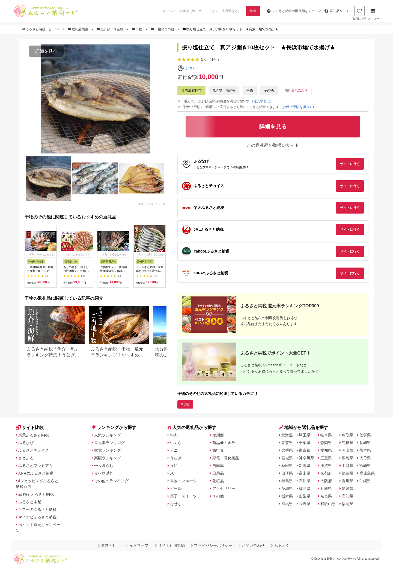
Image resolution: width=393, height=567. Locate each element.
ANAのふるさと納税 (35, 473)
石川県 (304, 481)
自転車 (218, 465)
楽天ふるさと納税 (33, 435)
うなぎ (175, 458)
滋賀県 (326, 465)
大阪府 (326, 481)
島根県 (347, 443)
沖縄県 (365, 481)
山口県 (347, 465)
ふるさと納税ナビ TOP (41, 29)
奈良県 (326, 496)
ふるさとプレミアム (35, 465)
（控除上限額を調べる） (298, 107)
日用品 (218, 473)
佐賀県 (365, 435)
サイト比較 (30, 427)
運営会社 (107, 545)
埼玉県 (304, 435)
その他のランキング (111, 481)
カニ (174, 450)
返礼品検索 (78, 29)
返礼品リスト (336, 11)
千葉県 (304, 443)
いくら (175, 443)
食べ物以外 (103, 473)
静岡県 (326, 443)
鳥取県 (347, 435)
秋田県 (287, 465)
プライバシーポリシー (211, 545)
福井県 (304, 488)
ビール (175, 488)
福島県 (287, 481)
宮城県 (287, 458)
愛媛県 (347, 488)
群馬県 (287, 504)
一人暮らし (103, 465)
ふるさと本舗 (29, 502)
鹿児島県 (367, 473)
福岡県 (347, 504)
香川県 (347, 481)
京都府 (326, 473)
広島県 (347, 458)
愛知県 (326, 450)
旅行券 (218, 450)
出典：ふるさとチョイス (151, 204)
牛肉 (174, 435)
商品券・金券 (223, 443)
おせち (175, 504)
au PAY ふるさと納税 (36, 494)
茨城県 (287, 488)
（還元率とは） (261, 101)
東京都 (304, 450)
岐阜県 (326, 435)
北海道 (287, 435)
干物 (137, 29)
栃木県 (287, 496)
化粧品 (218, 481)
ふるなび (26, 443)
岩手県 (287, 450)
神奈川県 (306, 458)
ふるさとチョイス (33, 450)
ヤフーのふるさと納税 (37, 509)
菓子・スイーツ (183, 496)
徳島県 (347, 473)
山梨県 (304, 496)
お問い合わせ (252, 545)
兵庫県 (326, 488)
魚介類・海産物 (110, 29)
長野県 (304, 504)
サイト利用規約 (170, 545)
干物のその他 (163, 29)
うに (174, 465)
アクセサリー (223, 488)
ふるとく (280, 545)
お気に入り (359, 13)
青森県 (287, 443)
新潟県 (304, 465)
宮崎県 (365, 465)
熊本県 (365, 450)
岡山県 (347, 450)
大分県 (365, 458)
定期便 (218, 435)
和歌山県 (328, 504)
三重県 (326, 458)
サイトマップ (135, 545)
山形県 (287, 473)
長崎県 (365, 443)
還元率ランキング (109, 443)
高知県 (347, 496)
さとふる (26, 458)
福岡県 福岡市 (191, 90)
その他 (269, 90)
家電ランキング (107, 450)
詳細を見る (46, 51)
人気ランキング (107, 435)
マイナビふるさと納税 (37, 517)
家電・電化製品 (225, 458)
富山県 (304, 473)
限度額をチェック (294, 11)
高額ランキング (107, 458)
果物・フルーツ (183, 481)
